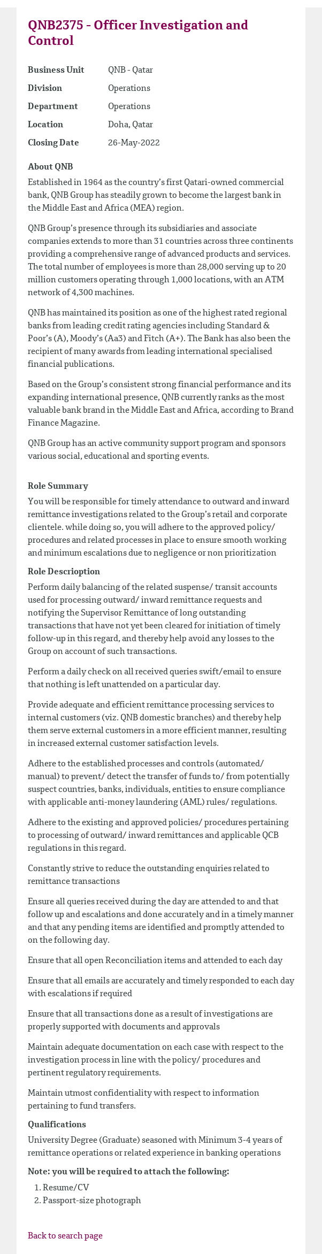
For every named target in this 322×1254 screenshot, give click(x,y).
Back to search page (65, 1236)
